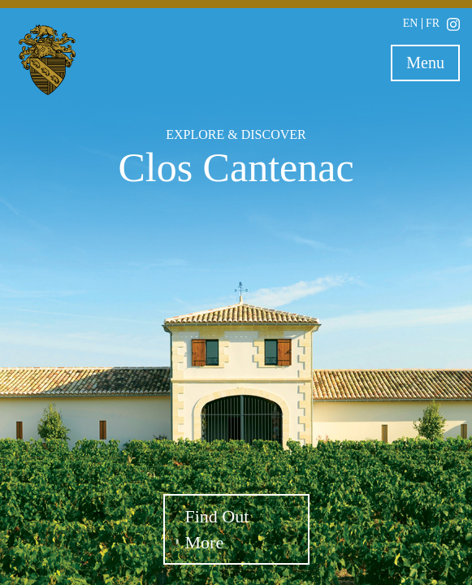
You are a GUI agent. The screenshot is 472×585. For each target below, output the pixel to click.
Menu (433, 65)
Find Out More (217, 529)
